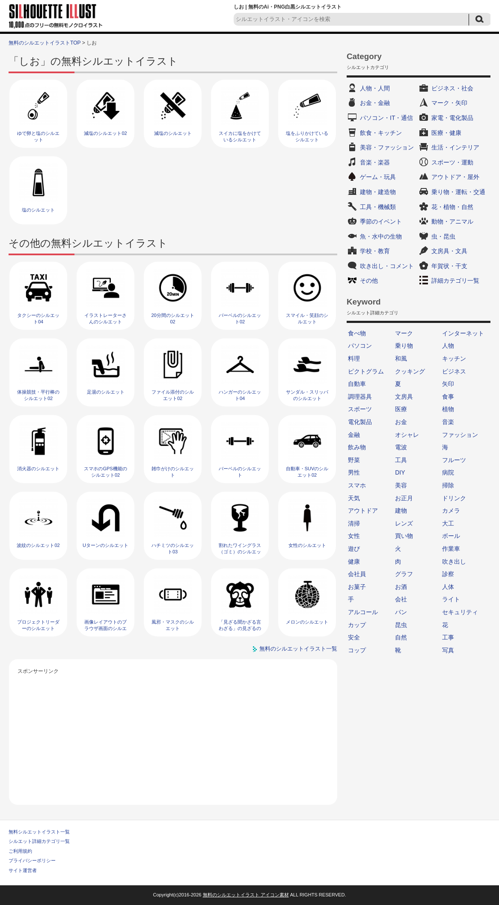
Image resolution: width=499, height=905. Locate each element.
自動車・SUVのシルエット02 (307, 472)
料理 (354, 358)
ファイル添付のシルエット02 (172, 395)
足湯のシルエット (106, 391)
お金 (401, 421)
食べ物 (357, 333)
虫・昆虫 (443, 236)
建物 (401, 510)
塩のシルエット (38, 209)
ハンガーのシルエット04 (240, 395)
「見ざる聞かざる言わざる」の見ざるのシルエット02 (240, 628)
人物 (448, 345)
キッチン (454, 358)
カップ (357, 624)
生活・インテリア (455, 147)
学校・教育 (375, 251)
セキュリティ (460, 612)
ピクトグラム (366, 371)
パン (401, 612)
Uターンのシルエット (105, 545)
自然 (401, 637)
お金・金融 (375, 102)
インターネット (463, 333)
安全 (354, 637)
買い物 (404, 535)
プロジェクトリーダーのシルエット (38, 625)
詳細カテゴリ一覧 (455, 280)
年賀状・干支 (449, 266)
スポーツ (360, 409)
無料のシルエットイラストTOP (44, 43)
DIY (400, 472)
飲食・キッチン (381, 132)
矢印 (448, 383)
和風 (401, 358)
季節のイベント (381, 221)
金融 (354, 434)
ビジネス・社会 (452, 88)
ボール (451, 535)
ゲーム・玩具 (378, 176)
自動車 (357, 383)
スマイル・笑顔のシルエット (307, 318)
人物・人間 (375, 88)
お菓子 (357, 586)
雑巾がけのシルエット (172, 472)
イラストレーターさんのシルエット (105, 318)
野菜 (354, 460)
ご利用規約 (20, 851)
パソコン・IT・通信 (386, 117)
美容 (401, 485)
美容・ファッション (387, 147)
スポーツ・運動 (452, 162)
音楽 (448, 421)
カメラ (451, 510)
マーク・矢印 (449, 102)
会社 (401, 599)
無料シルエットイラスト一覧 (39, 831)
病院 (448, 472)
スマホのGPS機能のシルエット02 (105, 472)
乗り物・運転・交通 (458, 191)
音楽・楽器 (375, 162)
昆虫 (401, 624)
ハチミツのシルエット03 (172, 548)
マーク (404, 333)
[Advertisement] (173, 736)
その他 (369, 280)
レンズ (404, 523)
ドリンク (454, 498)
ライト (451, 599)
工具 (401, 460)
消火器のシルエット (38, 468)
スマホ (357, 485)
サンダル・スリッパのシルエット (307, 395)
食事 (448, 396)
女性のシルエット (307, 545)
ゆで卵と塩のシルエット (38, 136)
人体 (448, 586)
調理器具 (360, 396)
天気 (354, 498)
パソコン (360, 345)
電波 (401, 447)
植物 (448, 409)
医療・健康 (446, 132)
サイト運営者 (23, 870)
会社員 (357, 573)
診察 (448, 573)
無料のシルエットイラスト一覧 (298, 648)
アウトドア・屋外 (455, 176)
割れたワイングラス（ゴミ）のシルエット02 (240, 552)
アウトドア (363, 510)
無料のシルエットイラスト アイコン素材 (246, 894)
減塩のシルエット (173, 133)
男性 (354, 472)
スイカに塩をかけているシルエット (240, 136)
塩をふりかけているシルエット (307, 136)
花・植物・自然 (452, 206)
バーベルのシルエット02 (240, 318)
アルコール (363, 612)
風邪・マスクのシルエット (172, 625)
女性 (354, 535)
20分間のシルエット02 (172, 318)
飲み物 (357, 447)
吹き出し (454, 561)
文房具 (404, 396)
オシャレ (407, 434)
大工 (448, 523)
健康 (354, 561)
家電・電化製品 (452, 117)
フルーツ (454, 460)
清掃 (354, 523)
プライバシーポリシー (32, 860)
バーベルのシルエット (240, 472)
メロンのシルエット (307, 621)
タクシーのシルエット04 (38, 318)
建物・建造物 (378, 191)
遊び (354, 548)
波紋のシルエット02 (38, 545)
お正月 (404, 498)
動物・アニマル (452, 221)
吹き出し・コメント (387, 266)
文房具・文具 (449, 251)
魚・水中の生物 (381, 236)
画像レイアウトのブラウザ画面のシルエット (105, 628)
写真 (448, 650)
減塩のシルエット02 (105, 133)
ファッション (460, 434)
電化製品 (360, 421)
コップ (357, 650)
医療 (401, 409)
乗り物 (404, 345)
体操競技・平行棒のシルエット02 (38, 395)
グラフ (404, 573)
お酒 (401, 586)
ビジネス (454, 371)
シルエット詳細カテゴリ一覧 (39, 841)
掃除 (448, 485)
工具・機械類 (378, 206)
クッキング (410, 371)
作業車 (451, 548)
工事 (448, 637)
